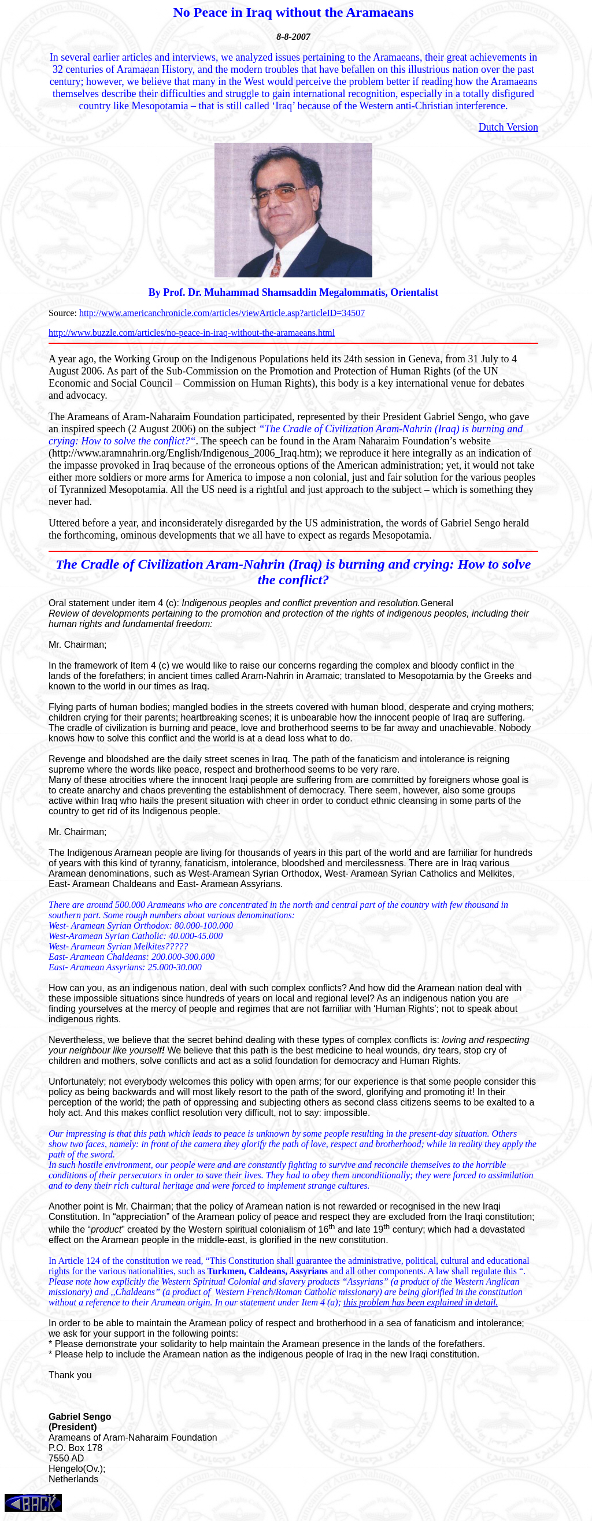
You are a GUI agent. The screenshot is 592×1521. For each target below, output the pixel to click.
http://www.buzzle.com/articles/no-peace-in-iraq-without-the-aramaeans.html (192, 332)
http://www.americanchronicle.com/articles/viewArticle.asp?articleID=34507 (222, 313)
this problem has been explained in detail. (420, 1302)
